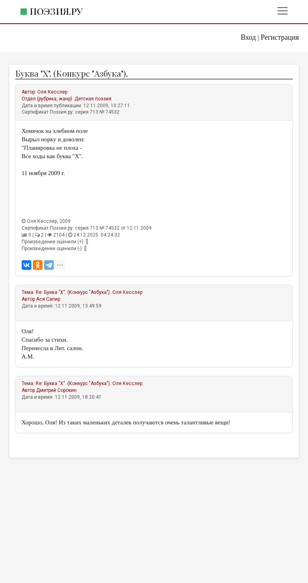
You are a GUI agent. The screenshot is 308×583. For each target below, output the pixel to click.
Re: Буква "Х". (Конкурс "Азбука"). (73, 292)
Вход (248, 37)
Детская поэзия (93, 99)
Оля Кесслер (52, 92)
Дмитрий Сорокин (56, 390)
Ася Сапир (48, 299)
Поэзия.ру (56, 11)
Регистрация (280, 37)
